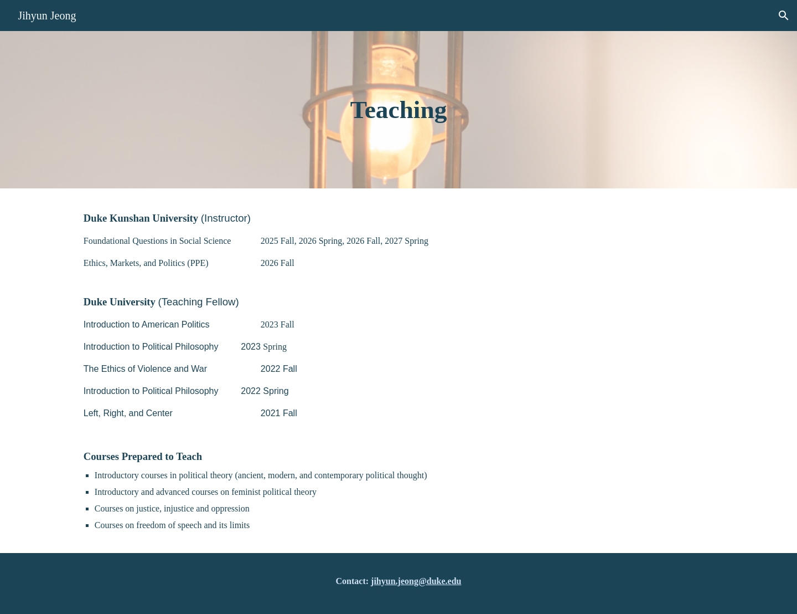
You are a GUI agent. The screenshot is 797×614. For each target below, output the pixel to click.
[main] (398, 110)
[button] (783, 15)
